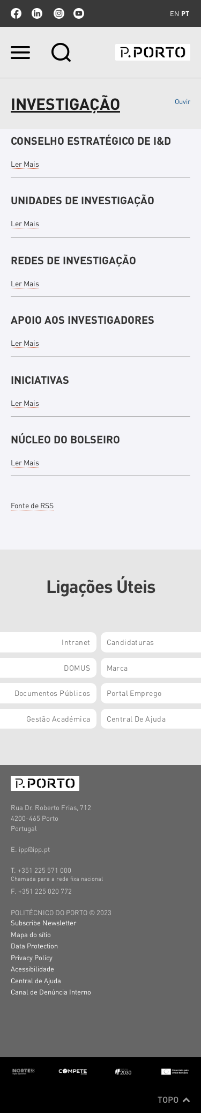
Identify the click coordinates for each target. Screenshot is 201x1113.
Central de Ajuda (36, 980)
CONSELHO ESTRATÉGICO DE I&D (91, 140)
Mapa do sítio (31, 934)
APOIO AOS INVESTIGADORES (82, 319)
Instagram (58, 13)
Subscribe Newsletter (43, 922)
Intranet (76, 642)
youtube (78, 13)
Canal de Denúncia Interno (51, 991)
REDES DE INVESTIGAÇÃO (73, 260)
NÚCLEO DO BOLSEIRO (65, 439)
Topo (174, 1099)
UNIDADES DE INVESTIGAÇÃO (82, 200)
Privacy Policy (32, 957)
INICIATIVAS (40, 379)
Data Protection (34, 945)
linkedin (37, 13)
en (174, 13)
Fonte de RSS (32, 505)
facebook (16, 13)
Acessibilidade (32, 968)
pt (185, 13)
